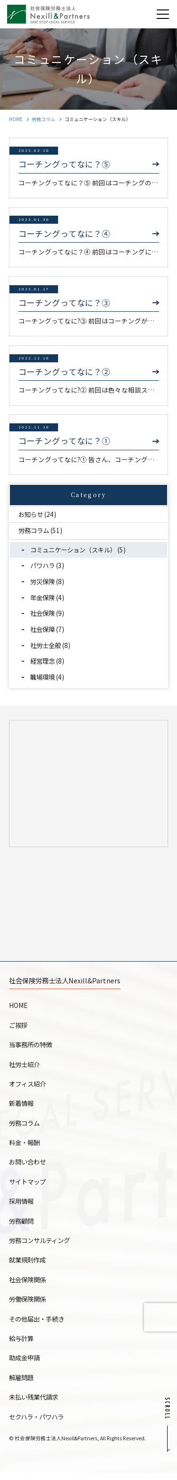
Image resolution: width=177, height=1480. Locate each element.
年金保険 (44, 597)
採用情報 (22, 1208)
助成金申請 (25, 1364)
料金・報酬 (25, 1149)
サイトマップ (29, 1188)
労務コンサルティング (42, 1247)
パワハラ (44, 565)
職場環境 (44, 677)
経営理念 (44, 661)
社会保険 (44, 613)
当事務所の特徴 (32, 1051)
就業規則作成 (29, 1266)
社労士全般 (47, 645)
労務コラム (43, 119)
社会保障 (44, 629)
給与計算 (22, 1345)
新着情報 (22, 1110)
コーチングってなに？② (64, 371)
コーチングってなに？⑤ (64, 164)
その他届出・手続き (38, 1326)
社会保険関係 (29, 1286)
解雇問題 (22, 1384)
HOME (16, 119)
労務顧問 (22, 1228)
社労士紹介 (25, 1071)
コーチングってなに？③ (64, 302)
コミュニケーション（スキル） (77, 549)
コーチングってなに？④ (64, 233)
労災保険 (44, 581)
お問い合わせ (29, 1168)
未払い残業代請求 (35, 1404)
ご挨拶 (19, 1032)
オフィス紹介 (29, 1090)
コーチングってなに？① (64, 441)
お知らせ (32, 514)
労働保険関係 (29, 1306)
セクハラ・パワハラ (38, 1423)
